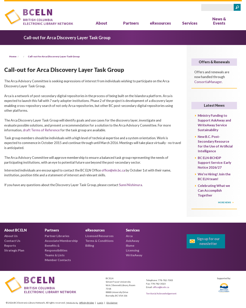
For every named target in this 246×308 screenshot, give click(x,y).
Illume (130, 245)
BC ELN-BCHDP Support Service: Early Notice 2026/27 (214, 162)
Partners (131, 23)
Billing (89, 245)
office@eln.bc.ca (113, 170)
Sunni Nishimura (130, 185)
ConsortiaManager (208, 82)
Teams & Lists (55, 255)
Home (13, 56)
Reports (10, 245)
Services (189, 23)
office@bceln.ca (161, 287)
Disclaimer (112, 302)
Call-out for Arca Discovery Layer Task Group (54, 56)
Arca (129, 236)
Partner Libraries (57, 236)
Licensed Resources (99, 236)
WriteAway (134, 255)
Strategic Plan (14, 250)
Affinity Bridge (86, 302)
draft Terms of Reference (41, 130)
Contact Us (12, 240)
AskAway (132, 240)
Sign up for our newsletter (208, 241)
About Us (11, 236)
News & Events (219, 21)
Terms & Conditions (99, 240)
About (101, 23)
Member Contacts (58, 260)
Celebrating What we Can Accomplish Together (214, 190)
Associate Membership (61, 240)
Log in (100, 302)
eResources (160, 23)
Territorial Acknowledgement (161, 293)
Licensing (132, 250)
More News (224, 202)
